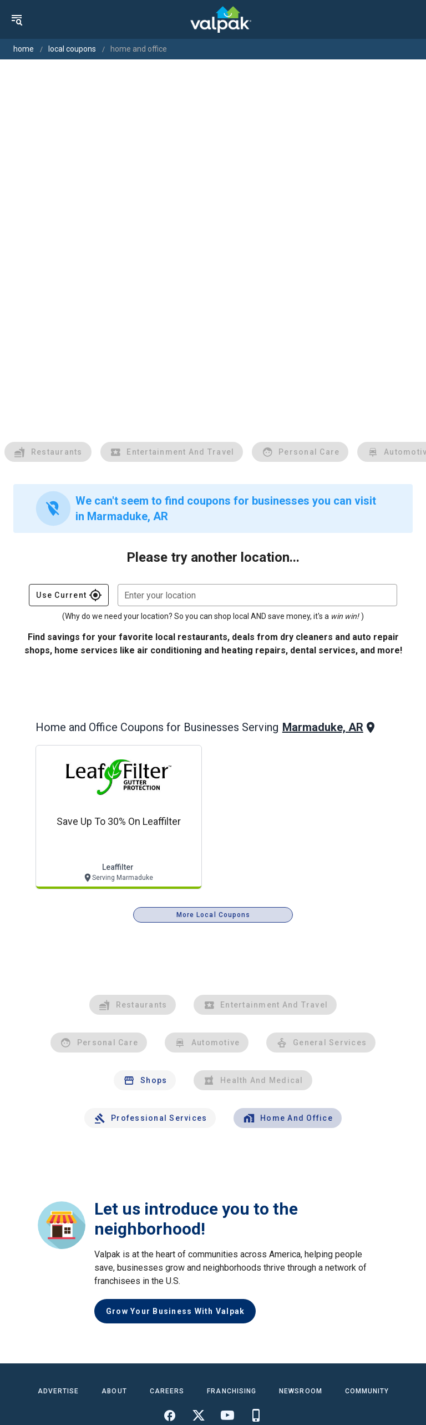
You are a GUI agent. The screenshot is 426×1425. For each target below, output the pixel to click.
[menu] (16, 19)
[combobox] (257, 595)
